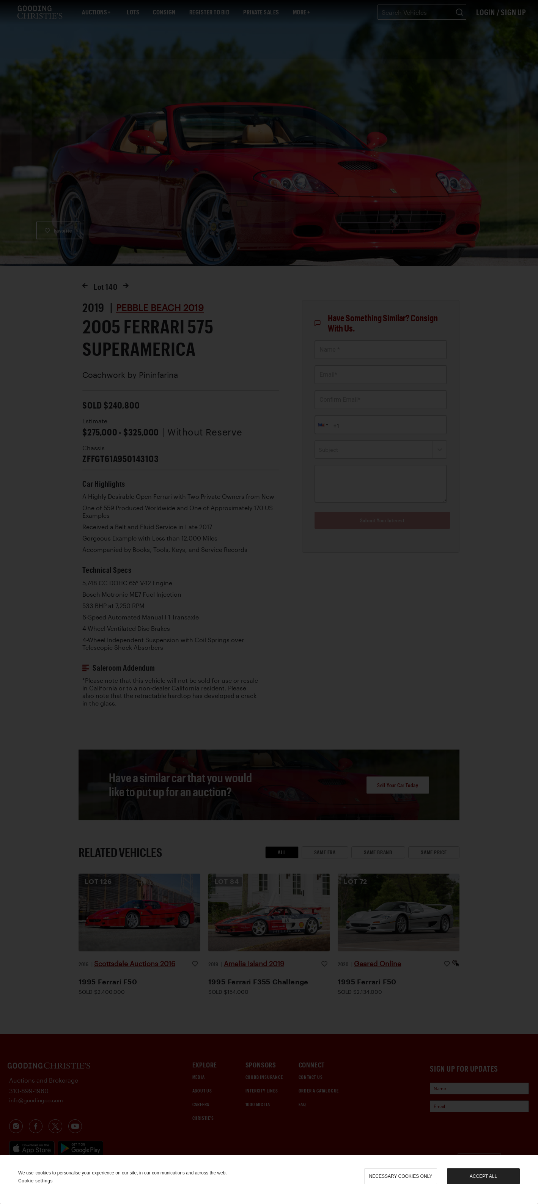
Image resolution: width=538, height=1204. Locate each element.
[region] (269, 1179)
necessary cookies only (401, 1176)
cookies (43, 1173)
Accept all (483, 1176)
